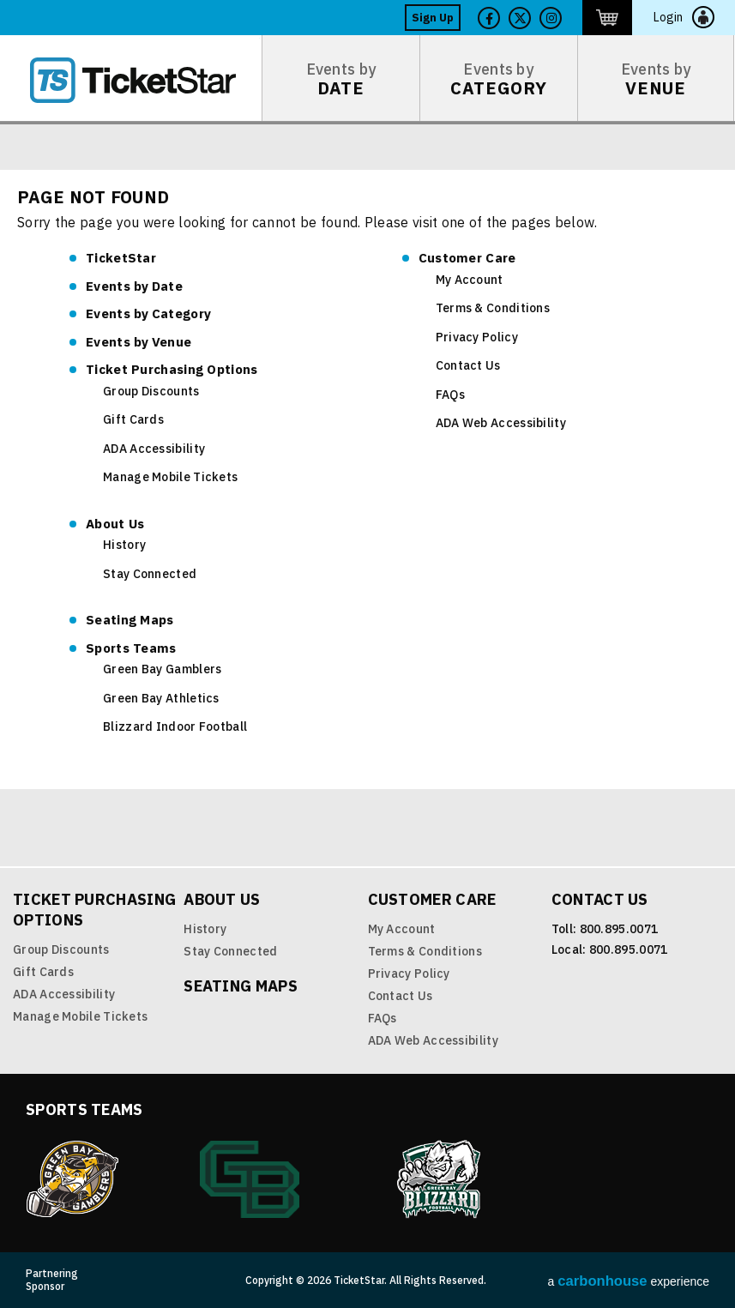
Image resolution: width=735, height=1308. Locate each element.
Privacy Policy (477, 337)
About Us (115, 523)
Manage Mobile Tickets (170, 477)
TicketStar (145, 80)
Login (668, 17)
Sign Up (433, 17)
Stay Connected (149, 574)
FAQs (450, 394)
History (124, 544)
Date (134, 286)
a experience (628, 1281)
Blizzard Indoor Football (175, 726)
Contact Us (468, 365)
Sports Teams (131, 648)
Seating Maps (130, 620)
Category (148, 313)
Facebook (489, 18)
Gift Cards (133, 419)
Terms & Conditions (493, 308)
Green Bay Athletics (161, 698)
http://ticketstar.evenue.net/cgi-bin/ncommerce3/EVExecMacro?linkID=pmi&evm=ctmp (607, 17)
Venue (138, 342)
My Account (469, 279)
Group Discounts (151, 391)
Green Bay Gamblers (162, 669)
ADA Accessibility (154, 448)
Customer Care (467, 258)
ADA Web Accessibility (501, 423)
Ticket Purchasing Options (172, 369)
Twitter (520, 18)
